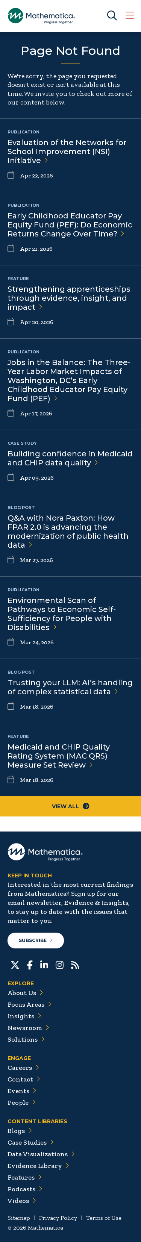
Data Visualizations (41, 1154)
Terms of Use (103, 1217)
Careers (23, 1067)
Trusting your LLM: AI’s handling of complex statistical (70, 687)
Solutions (26, 1039)
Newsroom (28, 1028)
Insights (24, 1016)
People (22, 1102)
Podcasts (25, 1189)
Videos (22, 1201)
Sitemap (19, 1217)
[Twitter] (15, 964)
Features (25, 1177)
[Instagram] (60, 964)
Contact (24, 1079)
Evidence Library (38, 1166)
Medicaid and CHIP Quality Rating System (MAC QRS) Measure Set (59, 755)
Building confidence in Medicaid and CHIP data (70, 458)
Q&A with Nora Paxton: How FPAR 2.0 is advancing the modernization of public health (68, 531)
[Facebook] (30, 964)
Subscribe (36, 940)
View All (70, 806)
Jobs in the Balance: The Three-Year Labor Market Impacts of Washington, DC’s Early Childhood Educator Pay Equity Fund (69, 380)
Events (22, 1091)
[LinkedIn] (44, 964)
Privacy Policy (58, 1217)
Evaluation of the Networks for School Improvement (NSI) (67, 151)
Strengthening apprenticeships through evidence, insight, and (69, 298)
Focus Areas (30, 1004)
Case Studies (31, 1142)
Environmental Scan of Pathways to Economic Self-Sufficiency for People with (62, 614)
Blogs (20, 1131)
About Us (25, 993)
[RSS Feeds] (75, 964)
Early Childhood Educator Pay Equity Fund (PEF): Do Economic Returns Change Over (70, 224)
